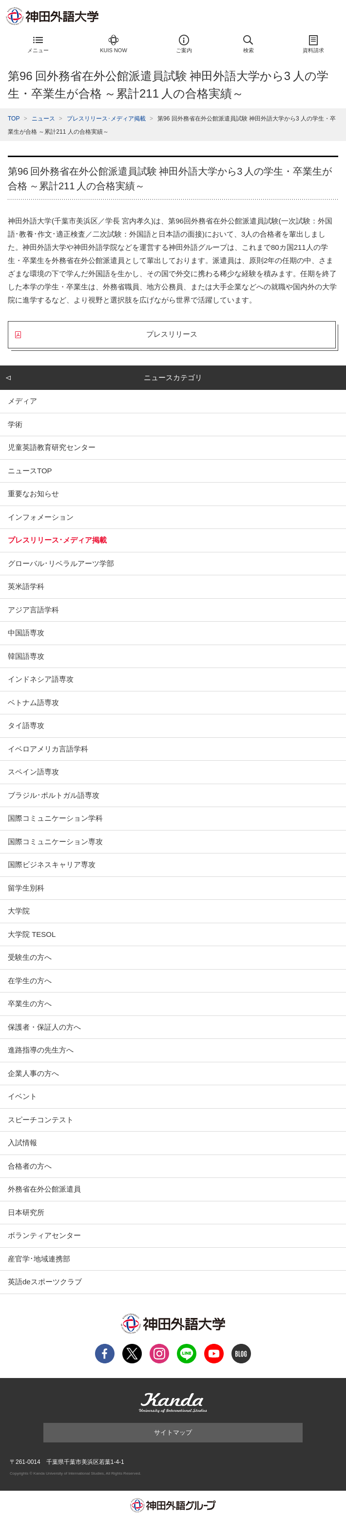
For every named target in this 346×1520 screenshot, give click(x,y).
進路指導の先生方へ (41, 1050)
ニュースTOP (30, 470)
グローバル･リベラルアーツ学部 (61, 563)
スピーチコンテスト (41, 1119)
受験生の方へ (30, 957)
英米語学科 (26, 586)
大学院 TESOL (32, 934)
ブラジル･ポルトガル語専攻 (53, 795)
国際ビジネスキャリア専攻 (52, 864)
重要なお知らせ (33, 493)
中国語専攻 (26, 632)
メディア (22, 401)
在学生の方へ (30, 980)
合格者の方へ (30, 1166)
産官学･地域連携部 (39, 1259)
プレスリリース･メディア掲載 (106, 118)
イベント (22, 1096)
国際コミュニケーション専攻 (55, 841)
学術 (15, 424)
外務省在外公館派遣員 (44, 1189)
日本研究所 (26, 1212)
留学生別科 (26, 888)
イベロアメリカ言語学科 (48, 749)
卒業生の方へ (30, 1003)
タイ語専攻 (26, 725)
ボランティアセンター (44, 1235)
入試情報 (22, 1142)
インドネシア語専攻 (41, 679)
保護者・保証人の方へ (44, 1027)
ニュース (43, 118)
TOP (13, 118)
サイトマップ (173, 1432)
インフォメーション (41, 517)
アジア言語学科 (33, 610)
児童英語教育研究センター (52, 447)
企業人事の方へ (33, 1073)
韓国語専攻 (26, 656)
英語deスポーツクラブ (45, 1281)
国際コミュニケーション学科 (55, 818)
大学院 (19, 911)
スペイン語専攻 (33, 772)
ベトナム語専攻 (33, 702)
